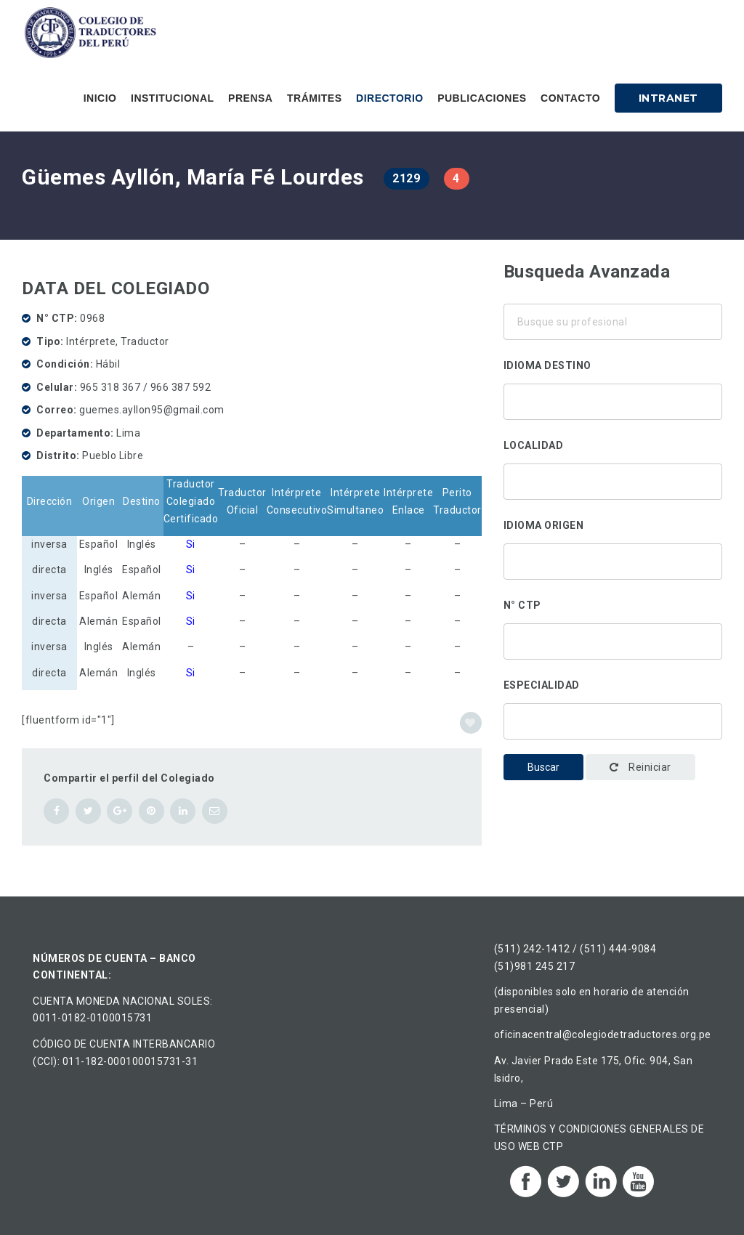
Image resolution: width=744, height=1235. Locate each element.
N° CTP (522, 605)
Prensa (250, 98)
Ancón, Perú (612, 496)
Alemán (612, 398)
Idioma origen (544, 525)
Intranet (668, 98)
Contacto (570, 98)
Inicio (100, 98)
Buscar (543, 767)
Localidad (534, 445)
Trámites (314, 98)
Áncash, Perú (612, 478)
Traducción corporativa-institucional (612, 717)
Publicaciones (481, 98)
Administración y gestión (612, 736)
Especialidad (542, 685)
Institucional (172, 98)
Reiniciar (640, 767)
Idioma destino (547, 365)
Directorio (390, 98)
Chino (612, 417)
